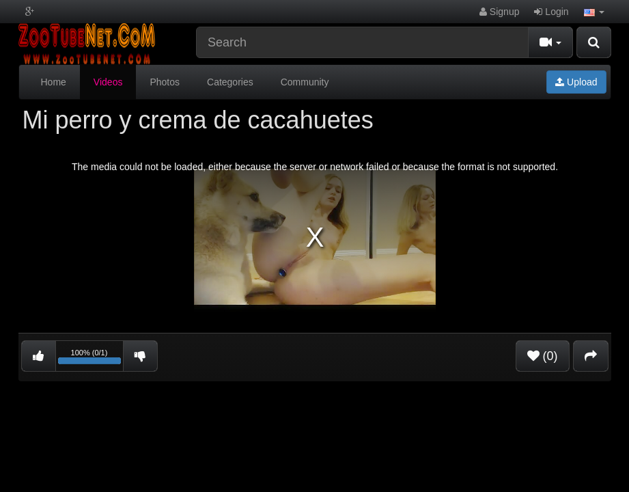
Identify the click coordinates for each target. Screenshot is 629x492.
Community (305, 82)
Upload (576, 82)
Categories (230, 82)
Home (53, 82)
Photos (165, 82)
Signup (499, 11)
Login (551, 11)
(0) (542, 356)
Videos (108, 82)
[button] (594, 11)
